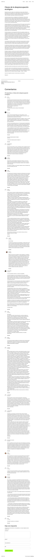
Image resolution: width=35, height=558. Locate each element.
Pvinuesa (10, 251)
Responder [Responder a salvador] (8, 168)
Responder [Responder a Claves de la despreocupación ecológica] (8, 141)
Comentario (7, 530)
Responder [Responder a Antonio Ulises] (8, 309)
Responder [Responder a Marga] (8, 187)
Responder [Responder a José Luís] (8, 392)
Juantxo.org (3, 1)
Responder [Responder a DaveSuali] (8, 516)
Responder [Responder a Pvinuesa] (10, 268)
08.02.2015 (10, 252)
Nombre (6, 539)
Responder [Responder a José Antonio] (8, 408)
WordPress (32, 556)
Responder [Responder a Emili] (8, 474)
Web (5, 546)
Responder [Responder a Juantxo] (10, 249)
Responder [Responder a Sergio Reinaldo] (8, 155)
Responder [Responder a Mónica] (8, 345)
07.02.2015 (8, 171)
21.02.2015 (8, 519)
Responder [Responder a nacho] (8, 335)
